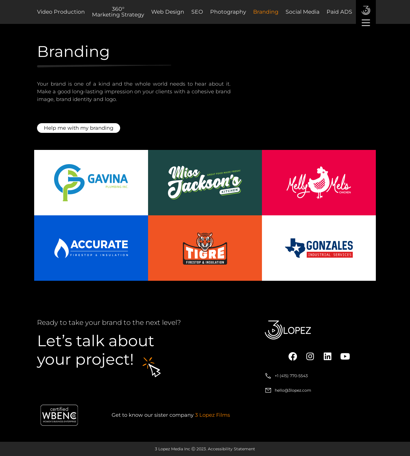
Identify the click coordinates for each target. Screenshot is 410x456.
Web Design (167, 12)
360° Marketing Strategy (118, 12)
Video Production (61, 12)
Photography (228, 12)
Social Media (302, 12)
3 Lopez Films (212, 415)
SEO (197, 12)
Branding (265, 12)
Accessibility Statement (231, 448)
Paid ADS (339, 12)
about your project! (95, 350)
